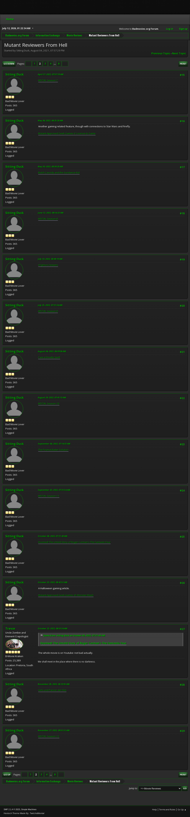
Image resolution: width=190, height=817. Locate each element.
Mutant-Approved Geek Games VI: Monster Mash (66, 595)
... (55, 63)
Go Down (9, 63)
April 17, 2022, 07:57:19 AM (50, 74)
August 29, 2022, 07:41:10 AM (52, 397)
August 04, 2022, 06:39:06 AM (52, 351)
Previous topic (160, 53)
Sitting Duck (14, 74)
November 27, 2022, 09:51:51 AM (54, 730)
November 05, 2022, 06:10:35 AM (54, 684)
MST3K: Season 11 (48, 496)
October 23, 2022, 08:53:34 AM (52, 628)
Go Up (7, 774)
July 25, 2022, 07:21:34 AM (50, 305)
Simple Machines (28, 809)
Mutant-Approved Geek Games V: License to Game (67, 133)
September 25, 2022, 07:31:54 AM (54, 489)
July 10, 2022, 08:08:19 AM (50, 258)
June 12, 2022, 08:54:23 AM (50, 212)
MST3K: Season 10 (48, 403)
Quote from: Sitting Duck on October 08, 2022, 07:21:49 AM (74, 635)
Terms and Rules (167, 809)
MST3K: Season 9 (48, 311)
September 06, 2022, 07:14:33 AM (54, 443)
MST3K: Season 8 (48, 218)
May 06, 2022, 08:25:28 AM (50, 120)
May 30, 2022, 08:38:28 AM (50, 166)
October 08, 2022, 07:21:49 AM (52, 536)
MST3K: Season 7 (48, 80)
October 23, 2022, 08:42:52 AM (52, 582)
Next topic (179, 53)
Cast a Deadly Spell (49, 357)
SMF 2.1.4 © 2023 (12, 809)
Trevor (10, 628)
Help (154, 809)
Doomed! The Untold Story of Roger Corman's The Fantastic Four (74, 542)
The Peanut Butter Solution (53, 449)
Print (183, 63)
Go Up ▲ (182, 809)
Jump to (133, 788)
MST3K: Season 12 (48, 736)
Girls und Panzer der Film (52, 690)
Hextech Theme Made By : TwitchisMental (24, 813)
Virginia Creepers (48, 265)
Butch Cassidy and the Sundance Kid (59, 172)
